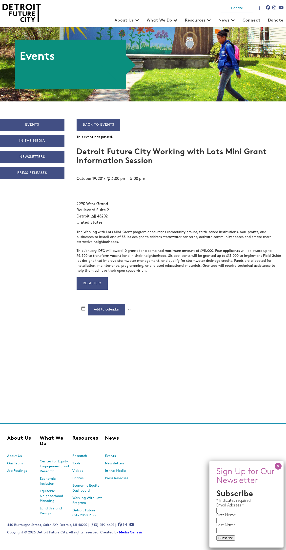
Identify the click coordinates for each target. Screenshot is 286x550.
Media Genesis (131, 532)
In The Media (32, 141)
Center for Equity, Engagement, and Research (54, 466)
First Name (226, 515)
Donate (237, 8)
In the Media (115, 471)
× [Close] (278, 466)
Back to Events (98, 125)
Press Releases (32, 173)
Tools (76, 463)
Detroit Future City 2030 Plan (84, 513)
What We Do (159, 21)
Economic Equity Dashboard (85, 488)
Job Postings (17, 471)
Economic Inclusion (48, 481)
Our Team (15, 463)
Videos (77, 471)
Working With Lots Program (87, 500)
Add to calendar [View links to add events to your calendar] (106, 309)
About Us (124, 21)
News (224, 21)
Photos (77, 478)
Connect (252, 21)
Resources (195, 21)
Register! (92, 283)
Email (221, 505)
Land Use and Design (51, 511)
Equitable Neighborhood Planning (51, 496)
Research (79, 456)
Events (32, 125)
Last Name (226, 525)
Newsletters (32, 157)
